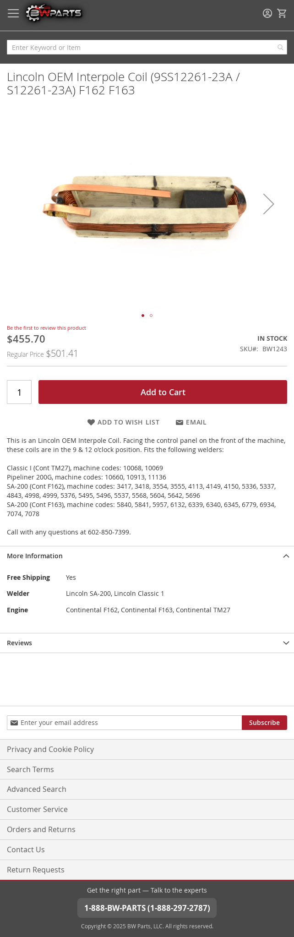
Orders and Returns (41, 829)
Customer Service (37, 809)
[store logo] (53, 12)
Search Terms (30, 769)
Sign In (267, 13)
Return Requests (36, 870)
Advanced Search (36, 789)
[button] (268, 203)
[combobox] (147, 47)
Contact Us (26, 849)
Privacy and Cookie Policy (50, 749)
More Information (35, 555)
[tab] (147, 556)
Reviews (19, 642)
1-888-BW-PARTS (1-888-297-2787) (147, 908)
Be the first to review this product (46, 327)
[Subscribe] (264, 722)
